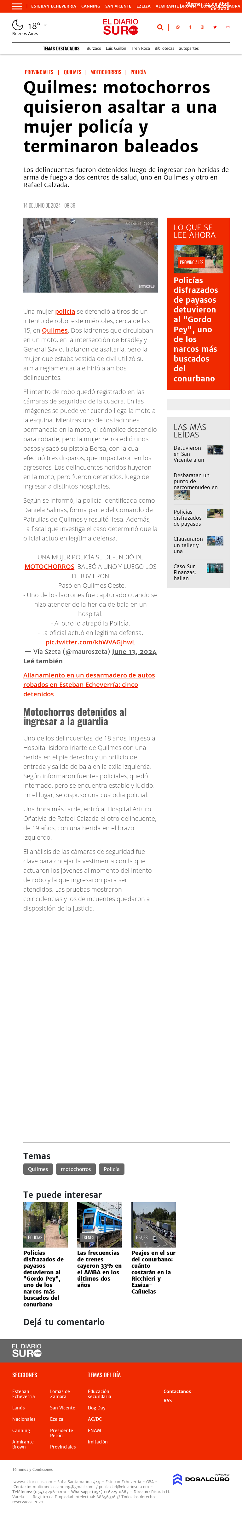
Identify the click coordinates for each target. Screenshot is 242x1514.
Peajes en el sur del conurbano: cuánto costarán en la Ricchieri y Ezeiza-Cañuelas (153, 1272)
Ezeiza (143, 6)
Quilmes (55, 330)
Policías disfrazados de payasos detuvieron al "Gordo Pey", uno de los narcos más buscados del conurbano (196, 330)
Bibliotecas (164, 48)
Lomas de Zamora (60, 1394)
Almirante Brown (176, 6)
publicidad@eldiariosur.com (124, 1486)
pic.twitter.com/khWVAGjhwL (90, 642)
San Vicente (118, 6)
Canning (90, 6)
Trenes (88, 1237)
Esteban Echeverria (53, 6)
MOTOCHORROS (49, 566)
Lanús (18, 1408)
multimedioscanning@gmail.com (63, 1486)
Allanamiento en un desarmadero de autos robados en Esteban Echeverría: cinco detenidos (89, 684)
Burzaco (94, 48)
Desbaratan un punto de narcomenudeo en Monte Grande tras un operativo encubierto (197, 490)
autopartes (189, 48)
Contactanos (177, 1391)
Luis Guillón (116, 48)
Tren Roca (140, 48)
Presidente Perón (61, 1433)
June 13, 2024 (134, 651)
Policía (112, 1169)
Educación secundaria (99, 1394)
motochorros (76, 1169)
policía (65, 311)
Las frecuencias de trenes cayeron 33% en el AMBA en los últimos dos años (99, 1268)
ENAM (94, 1430)
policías (35, 1237)
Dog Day (97, 1408)
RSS (168, 1400)
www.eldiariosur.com (33, 1481)
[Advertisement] (126, 962)
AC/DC (95, 1419)
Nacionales (24, 1419)
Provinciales (63, 1447)
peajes (141, 1237)
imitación (98, 1442)
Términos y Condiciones (32, 1469)
